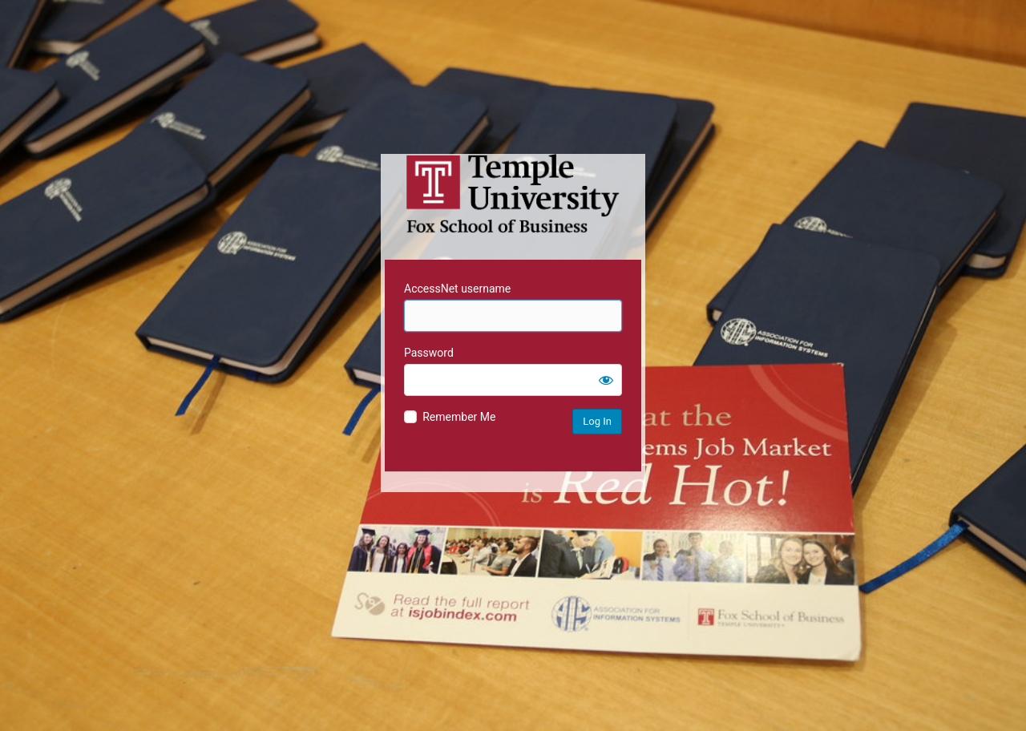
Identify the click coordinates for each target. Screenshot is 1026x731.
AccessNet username (457, 288)
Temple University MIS (513, 194)
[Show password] (606, 380)
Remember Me (458, 416)
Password (429, 352)
